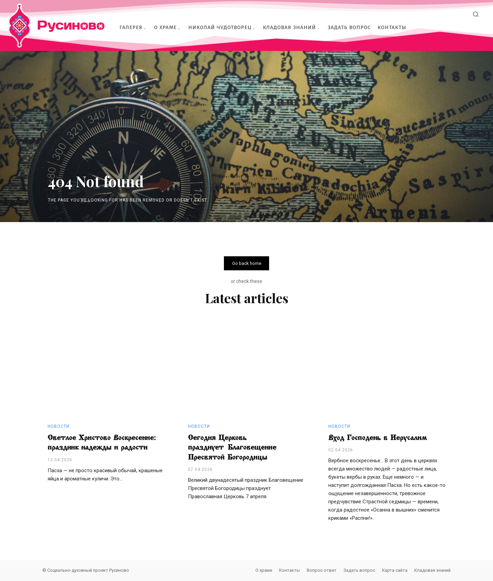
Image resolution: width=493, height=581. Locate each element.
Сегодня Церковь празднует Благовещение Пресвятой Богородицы (232, 447)
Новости (58, 426)
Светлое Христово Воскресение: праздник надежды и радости (102, 442)
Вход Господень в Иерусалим (377, 437)
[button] (475, 14)
